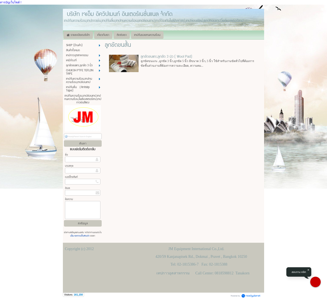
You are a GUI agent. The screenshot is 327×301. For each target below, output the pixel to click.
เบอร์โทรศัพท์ (71, 177)
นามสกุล (69, 166)
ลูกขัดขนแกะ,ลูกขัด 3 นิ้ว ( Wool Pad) (166, 57)
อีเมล (67, 188)
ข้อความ (69, 199)
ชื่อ (66, 155)
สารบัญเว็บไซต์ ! (10, 2)
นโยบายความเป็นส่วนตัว (80, 235)
